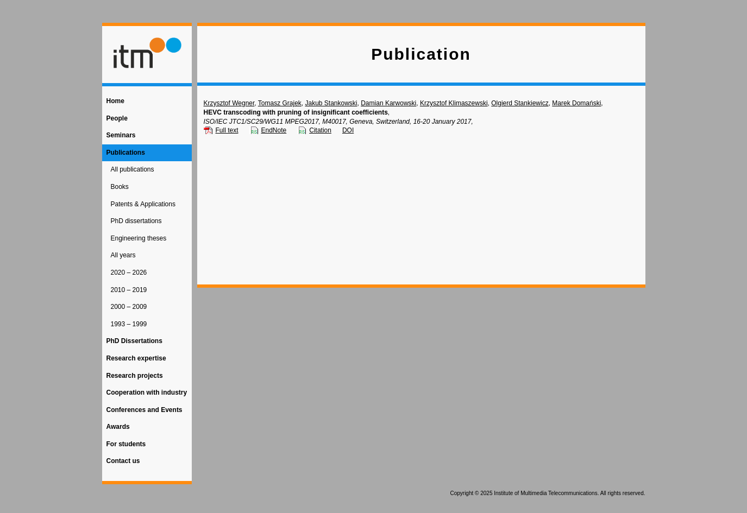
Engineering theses (139, 238)
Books (120, 187)
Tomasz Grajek (280, 103)
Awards (118, 426)
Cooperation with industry (146, 392)
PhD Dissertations (134, 341)
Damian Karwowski (388, 103)
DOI (348, 130)
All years (123, 255)
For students (126, 444)
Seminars (121, 135)
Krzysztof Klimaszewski (454, 103)
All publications (132, 169)
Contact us (123, 461)
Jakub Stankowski (331, 103)
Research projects (134, 375)
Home (115, 101)
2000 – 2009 (129, 307)
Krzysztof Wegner (229, 103)
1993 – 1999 (129, 324)
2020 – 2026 (129, 272)
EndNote (274, 130)
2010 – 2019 (129, 290)
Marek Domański (576, 103)
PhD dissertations (136, 221)
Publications (125, 152)
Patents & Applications (143, 204)
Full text (227, 130)
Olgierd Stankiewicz (519, 103)
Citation (320, 130)
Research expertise (136, 358)
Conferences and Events (144, 410)
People (117, 118)
